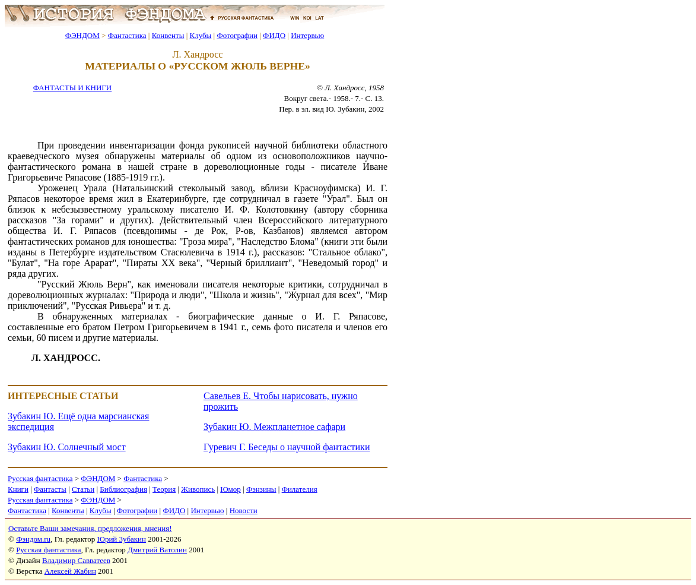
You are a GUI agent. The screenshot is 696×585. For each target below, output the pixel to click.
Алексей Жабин (70, 571)
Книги (18, 489)
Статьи (83, 489)
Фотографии (237, 35)
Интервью (307, 35)
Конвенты (168, 35)
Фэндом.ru (33, 539)
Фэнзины (261, 489)
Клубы (200, 35)
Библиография (123, 489)
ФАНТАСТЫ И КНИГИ (72, 87)
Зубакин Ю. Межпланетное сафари (274, 427)
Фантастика (127, 35)
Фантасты (50, 489)
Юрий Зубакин (121, 539)
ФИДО (274, 35)
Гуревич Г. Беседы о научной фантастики (287, 447)
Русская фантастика (40, 478)
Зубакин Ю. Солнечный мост (67, 447)
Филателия (299, 489)
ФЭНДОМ (82, 35)
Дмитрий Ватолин (157, 549)
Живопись (198, 489)
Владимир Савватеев (76, 560)
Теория (164, 489)
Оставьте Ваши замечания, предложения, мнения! (89, 528)
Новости (244, 510)
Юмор (230, 489)
